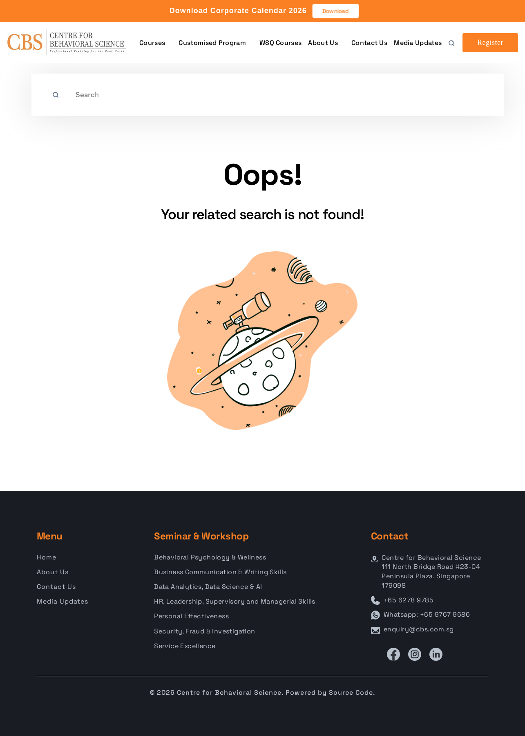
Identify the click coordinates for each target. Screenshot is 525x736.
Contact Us (369, 42)
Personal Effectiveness (191, 616)
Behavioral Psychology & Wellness (210, 557)
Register (490, 42)
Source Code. (352, 692)
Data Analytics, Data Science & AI (208, 586)
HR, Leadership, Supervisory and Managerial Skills (234, 601)
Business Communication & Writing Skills (220, 572)
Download (335, 11)
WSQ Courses (280, 42)
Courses (152, 42)
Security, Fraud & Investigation (204, 631)
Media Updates (418, 42)
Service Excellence (184, 646)
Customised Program (212, 42)
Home (46, 557)
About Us (322, 42)
